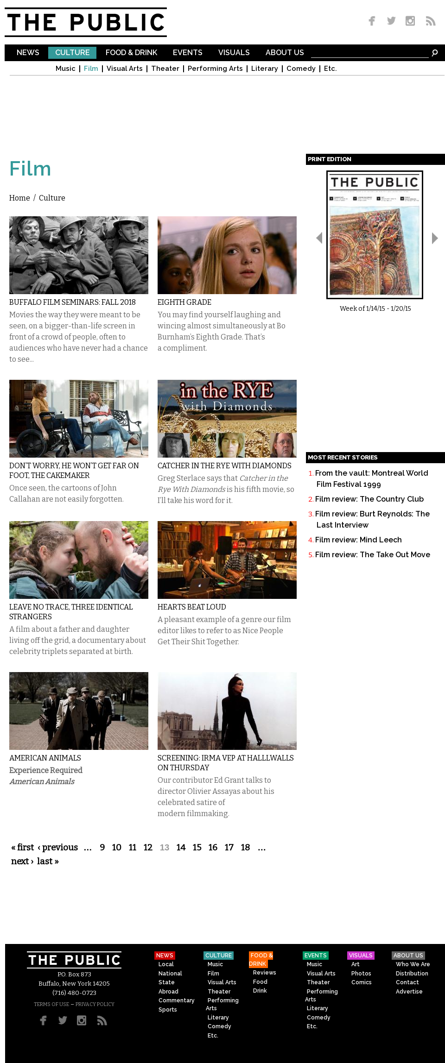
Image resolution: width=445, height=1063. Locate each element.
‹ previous (58, 848)
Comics (361, 982)
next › (22, 861)
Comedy (301, 68)
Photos (361, 973)
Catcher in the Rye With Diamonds (225, 465)
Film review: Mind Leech (358, 539)
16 (213, 848)
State (167, 982)
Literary (264, 68)
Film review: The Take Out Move (372, 554)
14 (181, 848)
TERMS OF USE (51, 1004)
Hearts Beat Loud (192, 607)
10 (116, 848)
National (170, 973)
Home (19, 198)
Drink (260, 991)
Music (66, 68)
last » (48, 861)
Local (166, 964)
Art (355, 964)
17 (229, 848)
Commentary (177, 1000)
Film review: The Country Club (369, 499)
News (28, 53)
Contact (407, 982)
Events (188, 53)
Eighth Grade (184, 302)
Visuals (234, 53)
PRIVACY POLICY (95, 1004)
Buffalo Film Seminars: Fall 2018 (72, 302)
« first (22, 848)
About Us (285, 53)
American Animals (45, 758)
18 (245, 848)
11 (132, 848)
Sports (168, 1009)
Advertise (409, 991)
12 (148, 848)
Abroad (168, 991)
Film (91, 68)
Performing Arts (215, 68)
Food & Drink (131, 53)
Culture (72, 53)
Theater (165, 68)
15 (197, 848)
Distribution (412, 973)
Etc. (330, 68)
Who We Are (413, 964)
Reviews (264, 972)
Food (260, 982)
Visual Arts (125, 68)
